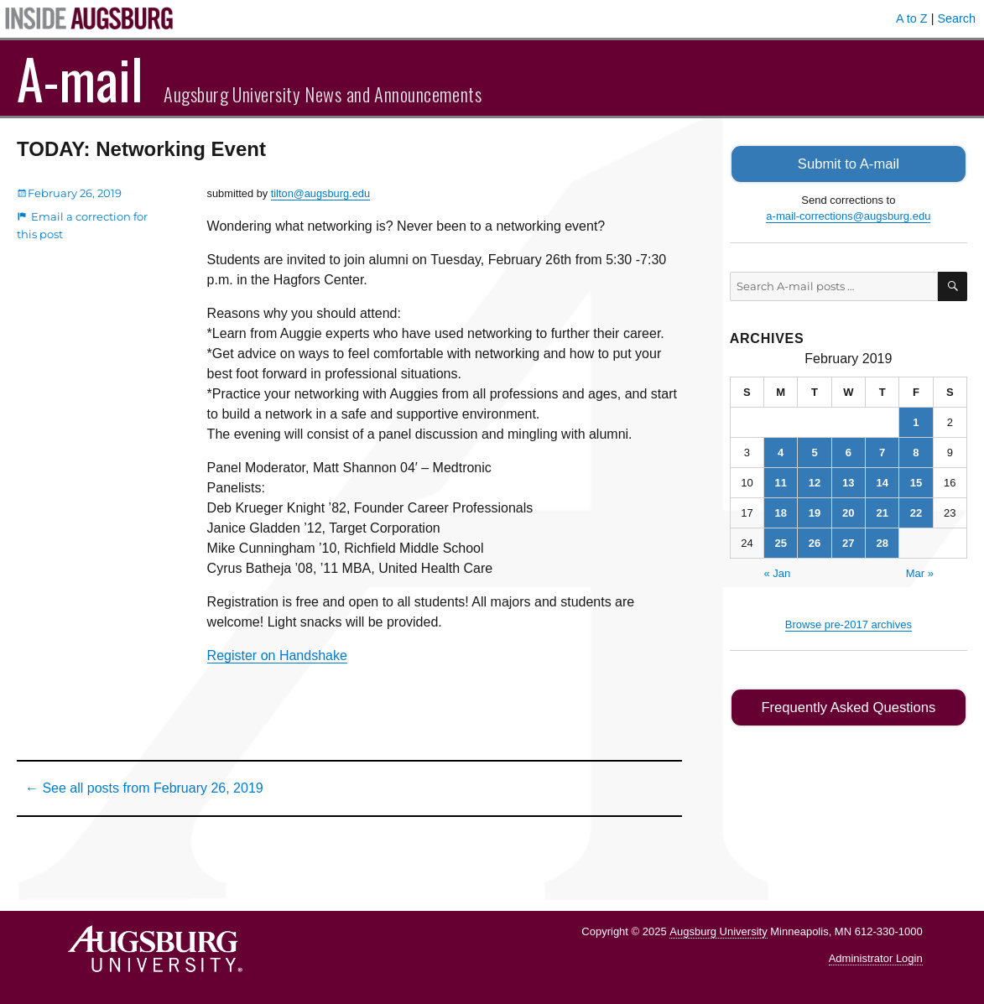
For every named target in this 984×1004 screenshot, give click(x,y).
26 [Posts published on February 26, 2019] (814, 541)
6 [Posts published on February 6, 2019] (848, 451)
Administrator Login (876, 958)
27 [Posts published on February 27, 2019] (848, 541)
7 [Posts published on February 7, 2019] (882, 451)
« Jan (776, 571)
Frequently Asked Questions (848, 706)
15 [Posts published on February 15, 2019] (916, 481)
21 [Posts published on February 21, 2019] (882, 511)
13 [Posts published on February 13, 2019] (848, 481)
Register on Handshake (277, 655)
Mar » (920, 571)
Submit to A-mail (849, 163)
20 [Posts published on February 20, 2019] (848, 511)
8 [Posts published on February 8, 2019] (916, 451)
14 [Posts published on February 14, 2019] (882, 481)
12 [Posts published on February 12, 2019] (814, 481)
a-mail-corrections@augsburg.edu (848, 215)
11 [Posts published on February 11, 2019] (780, 481)
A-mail (80, 78)
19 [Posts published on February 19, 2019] (814, 511)
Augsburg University (718, 931)
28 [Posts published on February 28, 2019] (882, 541)
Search (956, 18)
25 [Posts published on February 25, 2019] (780, 541)
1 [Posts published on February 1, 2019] (916, 420)
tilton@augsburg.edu (320, 193)
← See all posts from (144, 788)
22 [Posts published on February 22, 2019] (916, 511)
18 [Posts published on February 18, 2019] (780, 511)
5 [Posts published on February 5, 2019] (814, 451)
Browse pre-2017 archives (848, 622)
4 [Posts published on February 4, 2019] (781, 451)
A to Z (912, 18)
